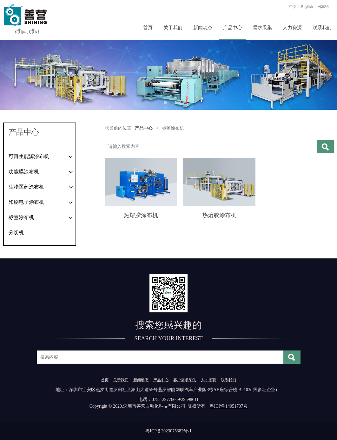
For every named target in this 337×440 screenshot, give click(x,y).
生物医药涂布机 (26, 187)
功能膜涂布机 (24, 171)
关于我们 (172, 27)
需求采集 (262, 27)
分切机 (16, 232)
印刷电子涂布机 (26, 202)
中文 (293, 6)
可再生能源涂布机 (29, 156)
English (307, 6)
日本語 (323, 6)
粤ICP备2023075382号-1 (168, 431)
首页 (148, 27)
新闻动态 (202, 27)
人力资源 (292, 27)
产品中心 (232, 27)
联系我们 (322, 27)
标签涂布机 (21, 217)
